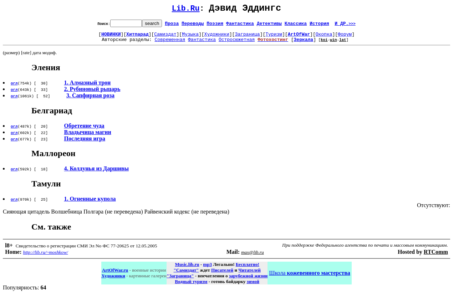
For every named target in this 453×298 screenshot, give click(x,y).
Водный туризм (191, 285)
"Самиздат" (186, 274)
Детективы (269, 25)
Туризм (273, 37)
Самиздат (165, 37)
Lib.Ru (186, 10)
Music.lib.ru (187, 268)
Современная (169, 43)
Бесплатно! (247, 268)
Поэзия (215, 25)
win (333, 43)
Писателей (222, 274)
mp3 (207, 268)
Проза (172, 25)
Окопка (324, 37)
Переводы (193, 25)
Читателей (249, 274)
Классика (296, 25)
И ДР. (345, 25)
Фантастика (240, 25)
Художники (216, 37)
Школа (309, 277)
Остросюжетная (237, 43)
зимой (253, 285)
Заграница (247, 37)
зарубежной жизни (248, 280)
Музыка (190, 37)
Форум (345, 37)
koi (324, 43)
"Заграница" (180, 280)
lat (342, 43)
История (319, 25)
